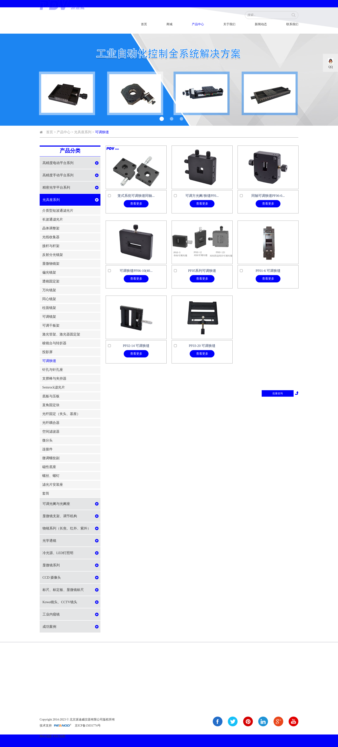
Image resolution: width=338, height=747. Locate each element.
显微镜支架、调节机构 (59, 516)
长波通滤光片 (52, 219)
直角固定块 (50, 405)
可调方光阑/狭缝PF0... (202, 195)
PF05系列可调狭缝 (202, 270)
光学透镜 (49, 540)
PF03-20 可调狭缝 (202, 346)
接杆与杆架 (50, 246)
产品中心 (198, 24)
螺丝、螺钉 (50, 476)
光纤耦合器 (50, 422)
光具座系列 (82, 132)
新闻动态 (261, 24)
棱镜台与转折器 (54, 343)
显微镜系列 (51, 565)
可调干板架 (50, 325)
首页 (144, 24)
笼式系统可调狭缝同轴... (136, 195)
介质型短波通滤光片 (57, 210)
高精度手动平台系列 (58, 175)
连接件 (47, 449)
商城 (169, 24)
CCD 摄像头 (51, 577)
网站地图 (46, 736)
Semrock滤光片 (53, 387)
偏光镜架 (49, 272)
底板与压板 (50, 396)
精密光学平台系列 (56, 187)
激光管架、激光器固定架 (61, 334)
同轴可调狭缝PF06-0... (268, 195)
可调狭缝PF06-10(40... (136, 270)
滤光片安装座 (52, 484)
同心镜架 (49, 299)
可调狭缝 (102, 132)
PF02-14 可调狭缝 (136, 346)
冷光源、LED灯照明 (57, 553)
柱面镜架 (49, 308)
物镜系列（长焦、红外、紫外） (66, 528)
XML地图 (59, 736)
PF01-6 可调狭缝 (268, 270)
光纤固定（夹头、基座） (61, 414)
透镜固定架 (50, 281)
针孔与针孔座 (52, 369)
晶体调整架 (50, 228)
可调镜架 (49, 316)
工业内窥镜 (51, 614)
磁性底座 (49, 467)
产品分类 (70, 150)
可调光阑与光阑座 (56, 504)
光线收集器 (50, 237)
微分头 (47, 440)
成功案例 (49, 626)
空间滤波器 (50, 431)
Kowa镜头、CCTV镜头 (59, 602)
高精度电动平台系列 (58, 163)
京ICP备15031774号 (88, 725)
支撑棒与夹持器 (54, 378)
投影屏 (47, 352)
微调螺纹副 (50, 458)
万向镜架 (49, 290)
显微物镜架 (50, 263)
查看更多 (136, 203)
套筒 (45, 493)
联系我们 (292, 24)
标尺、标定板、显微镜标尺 (63, 590)
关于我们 (229, 24)
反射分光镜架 (52, 255)
